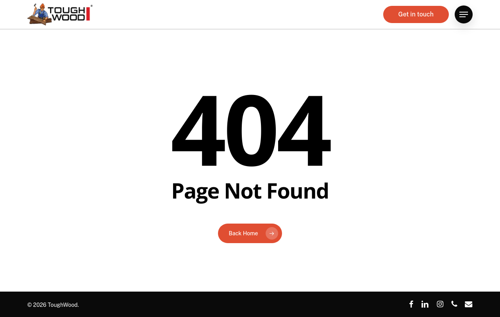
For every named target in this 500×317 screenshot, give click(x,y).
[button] (464, 17)
